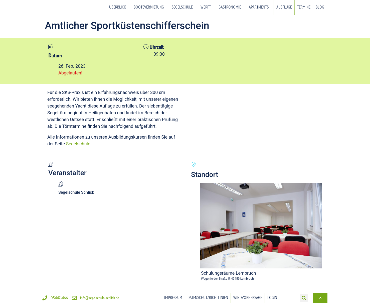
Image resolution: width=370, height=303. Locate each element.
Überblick (118, 7)
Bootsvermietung (150, 7)
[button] (304, 298)
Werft (207, 7)
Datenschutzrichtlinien (208, 298)
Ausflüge (284, 7)
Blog (320, 7)
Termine (303, 7)
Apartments (260, 7)
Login (272, 298)
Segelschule (183, 7)
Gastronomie (231, 7)
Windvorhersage (247, 298)
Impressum (173, 298)
